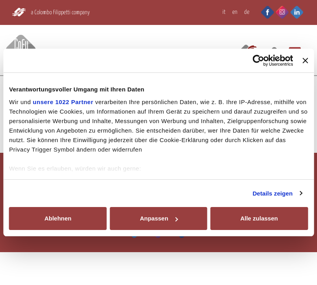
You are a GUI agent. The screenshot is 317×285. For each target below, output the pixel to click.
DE (246, 12)
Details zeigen (272, 193)
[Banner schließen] (305, 60)
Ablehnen (57, 218)
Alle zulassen (259, 218)
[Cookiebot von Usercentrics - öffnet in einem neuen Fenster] (258, 60)
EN (234, 12)
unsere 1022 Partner (63, 102)
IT (224, 12)
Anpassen (159, 218)
